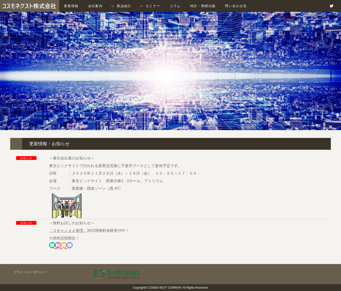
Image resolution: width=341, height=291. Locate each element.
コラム (175, 6)
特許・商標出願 (203, 6)
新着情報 (71, 6)
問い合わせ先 (236, 6)
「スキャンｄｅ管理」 (68, 231)
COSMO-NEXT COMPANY (165, 287)
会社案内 (95, 6)
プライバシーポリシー (30, 272)
